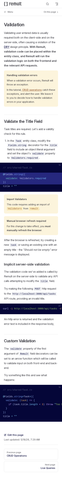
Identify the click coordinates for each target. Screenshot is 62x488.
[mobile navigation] (57, 4)
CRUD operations (32, 89)
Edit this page (13, 435)
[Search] (47, 4)
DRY (6, 47)
